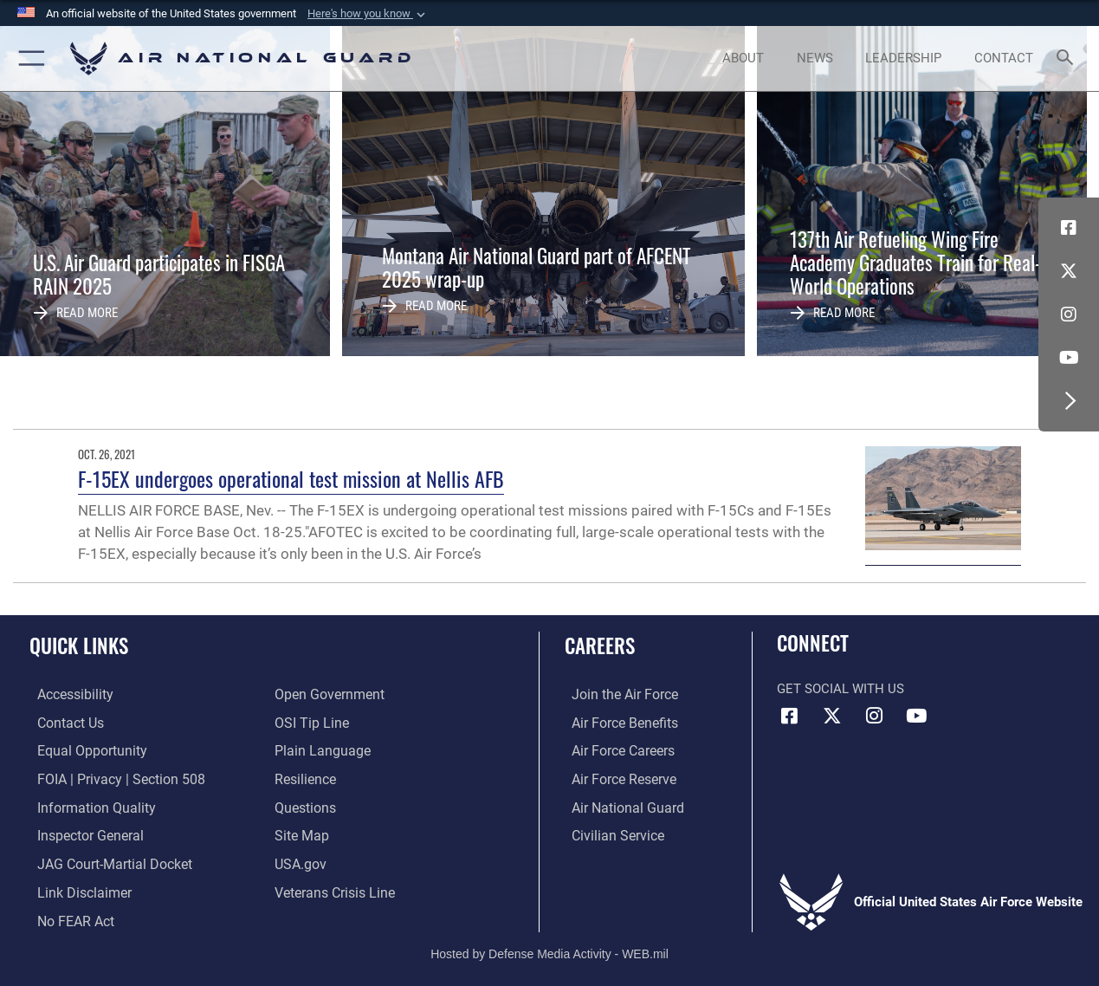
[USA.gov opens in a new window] (299, 860)
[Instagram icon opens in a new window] (1068, 314)
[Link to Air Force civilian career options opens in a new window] (609, 832)
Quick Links (78, 646)
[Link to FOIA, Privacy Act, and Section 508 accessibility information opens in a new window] (108, 778)
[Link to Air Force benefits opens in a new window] (616, 722)
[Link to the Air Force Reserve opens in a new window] (616, 778)
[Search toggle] (1068, 59)
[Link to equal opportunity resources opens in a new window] (81, 750)
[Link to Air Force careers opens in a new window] (615, 750)
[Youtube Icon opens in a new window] (1068, 357)
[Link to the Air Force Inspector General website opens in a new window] (80, 832)
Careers (600, 646)
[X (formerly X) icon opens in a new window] (1068, 271)
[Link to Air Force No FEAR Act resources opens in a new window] (67, 916)
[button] (368, 14)
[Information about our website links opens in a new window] (74, 888)
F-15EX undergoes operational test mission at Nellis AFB (291, 478)
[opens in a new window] (66, 695)
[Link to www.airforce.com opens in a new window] (616, 695)
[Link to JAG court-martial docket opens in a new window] (103, 860)
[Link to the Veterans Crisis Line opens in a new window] (333, 888)
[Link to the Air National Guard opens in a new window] (618, 805)
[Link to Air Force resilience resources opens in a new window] (304, 778)
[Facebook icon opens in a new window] (1068, 228)
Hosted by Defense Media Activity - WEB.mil (549, 947)
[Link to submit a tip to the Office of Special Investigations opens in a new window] (309, 722)
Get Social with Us (840, 689)
